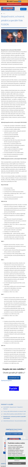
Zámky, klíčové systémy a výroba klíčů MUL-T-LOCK (14, 414)
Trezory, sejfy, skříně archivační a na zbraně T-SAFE (14, 411)
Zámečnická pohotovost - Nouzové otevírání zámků (14, 421)
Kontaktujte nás (14, 378)
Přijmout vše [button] (17, 458)
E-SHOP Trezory (14, 1)
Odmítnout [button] (16, 460)
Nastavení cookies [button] (17, 463)
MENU (23, 9)
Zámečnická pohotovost (14, 4)
